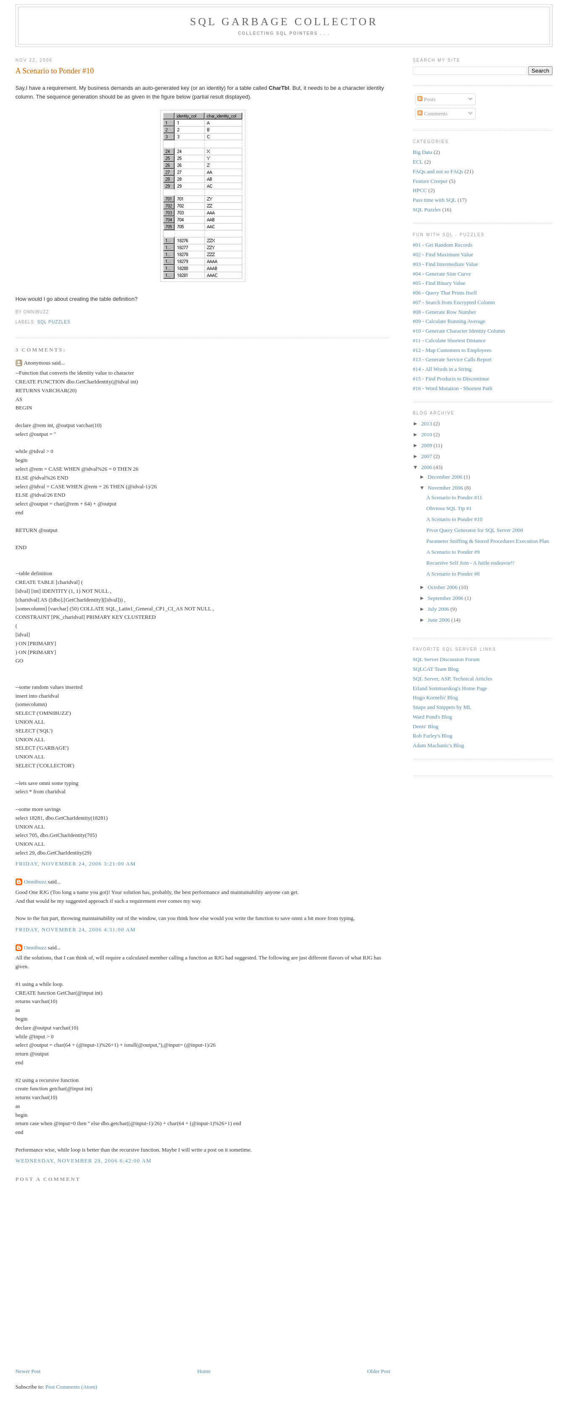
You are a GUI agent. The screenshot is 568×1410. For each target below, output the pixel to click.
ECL (418, 162)
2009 (427, 445)
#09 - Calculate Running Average (449, 321)
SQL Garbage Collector (284, 22)
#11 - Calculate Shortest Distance (449, 340)
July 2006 (439, 609)
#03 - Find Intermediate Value (445, 264)
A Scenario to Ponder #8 (452, 574)
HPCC (420, 190)
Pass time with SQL (434, 200)
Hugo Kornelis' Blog (435, 697)
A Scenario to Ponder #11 (454, 497)
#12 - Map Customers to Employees (452, 350)
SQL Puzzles (53, 322)
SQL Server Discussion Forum (446, 659)
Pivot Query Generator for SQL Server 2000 (474, 530)
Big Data (423, 152)
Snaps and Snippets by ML (442, 707)
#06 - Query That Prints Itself (445, 292)
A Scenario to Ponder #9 (452, 552)
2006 (427, 467)
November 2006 (446, 488)
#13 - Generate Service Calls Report (452, 359)
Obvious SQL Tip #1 (449, 508)
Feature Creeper (430, 181)
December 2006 (446, 477)
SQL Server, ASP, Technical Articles (452, 678)
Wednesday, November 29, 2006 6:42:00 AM (84, 1160)
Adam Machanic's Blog (438, 745)
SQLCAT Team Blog (436, 669)
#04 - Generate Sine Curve (442, 274)
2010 (427, 434)
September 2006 (446, 598)
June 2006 (439, 620)
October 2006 (443, 587)
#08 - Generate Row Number (444, 312)
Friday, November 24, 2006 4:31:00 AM (76, 929)
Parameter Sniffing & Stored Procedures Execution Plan (487, 541)
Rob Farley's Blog (432, 735)
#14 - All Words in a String (442, 369)
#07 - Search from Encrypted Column (454, 302)
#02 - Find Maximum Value (443, 254)
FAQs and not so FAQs (438, 171)
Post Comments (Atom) (71, 1387)
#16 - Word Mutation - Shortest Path (452, 388)
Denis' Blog (425, 726)
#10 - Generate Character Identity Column (459, 331)
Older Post (378, 1371)
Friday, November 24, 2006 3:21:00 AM (76, 863)
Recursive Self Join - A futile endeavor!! (470, 563)
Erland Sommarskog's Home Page (450, 688)
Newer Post (28, 1371)
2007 (427, 456)
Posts (426, 99)
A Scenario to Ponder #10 (55, 71)
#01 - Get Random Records (442, 245)
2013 (427, 423)
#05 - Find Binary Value (439, 283)
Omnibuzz (35, 881)
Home (204, 1371)
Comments (432, 113)
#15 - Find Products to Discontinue (451, 378)
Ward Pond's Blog (432, 717)
